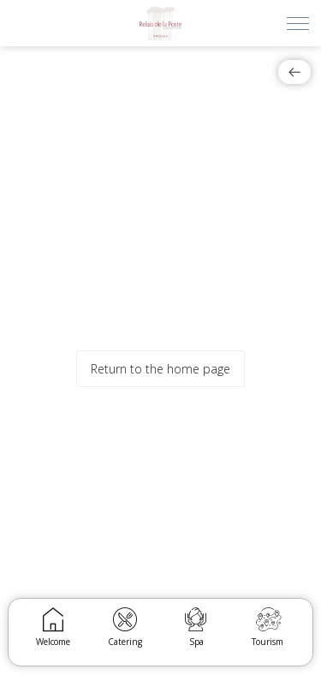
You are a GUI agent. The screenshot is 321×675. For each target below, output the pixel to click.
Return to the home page (160, 369)
